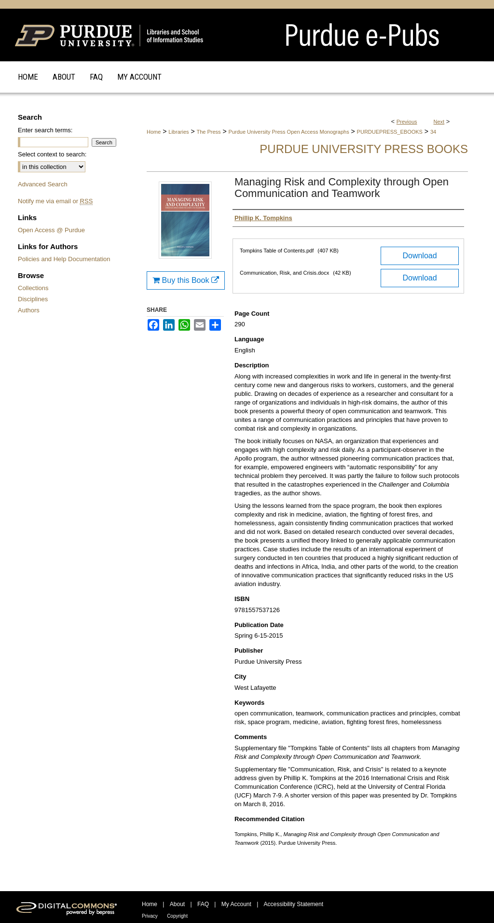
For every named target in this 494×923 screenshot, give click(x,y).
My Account (236, 904)
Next (439, 122)
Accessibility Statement (293, 904)
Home (154, 132)
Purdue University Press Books (364, 148)
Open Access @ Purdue (51, 230)
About (177, 904)
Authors (29, 310)
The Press (208, 132)
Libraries (178, 132)
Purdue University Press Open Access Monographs (289, 132)
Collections (33, 288)
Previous (407, 122)
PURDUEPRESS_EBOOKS (390, 132)
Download (419, 256)
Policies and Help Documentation (64, 259)
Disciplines (33, 299)
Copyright (177, 916)
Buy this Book (185, 280)
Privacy (150, 916)
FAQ (203, 904)
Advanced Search (43, 184)
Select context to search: (52, 154)
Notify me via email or (55, 201)
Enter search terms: (45, 130)
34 (433, 132)
